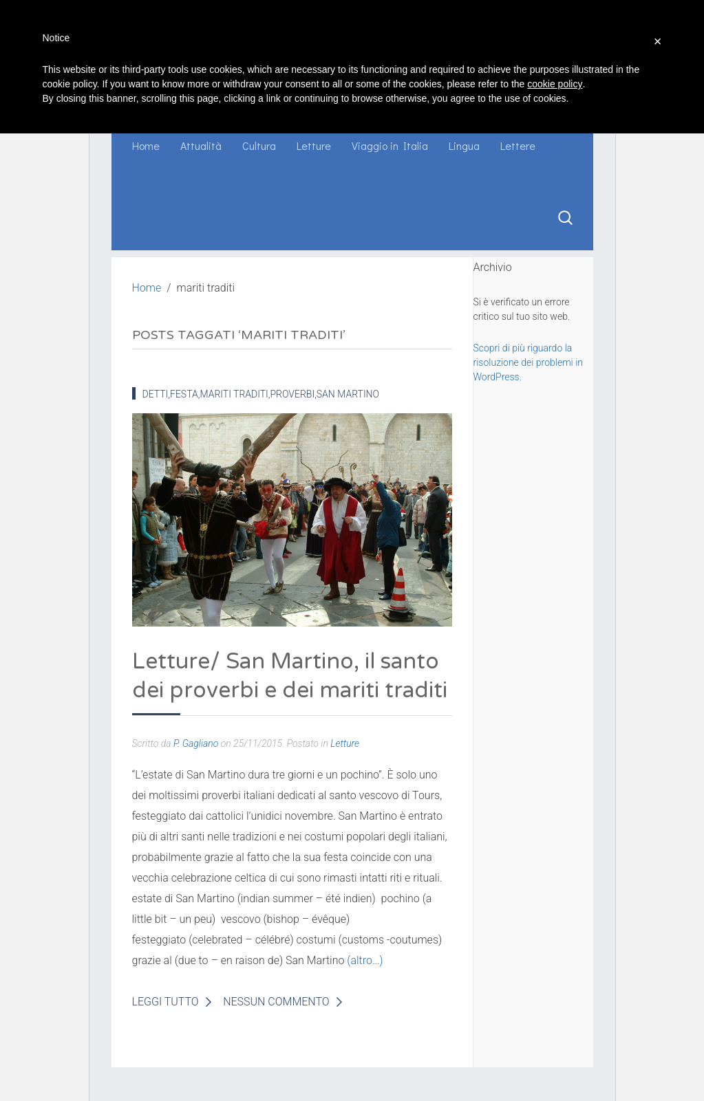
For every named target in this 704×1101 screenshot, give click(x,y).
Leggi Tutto (165, 1001)
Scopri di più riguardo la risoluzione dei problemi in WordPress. (528, 362)
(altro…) (365, 960)
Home (146, 145)
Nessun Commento (276, 1001)
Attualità (201, 145)
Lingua (464, 145)
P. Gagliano (195, 743)
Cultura (259, 145)
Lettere (517, 145)
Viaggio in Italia (390, 145)
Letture (314, 145)
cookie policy (554, 83)
